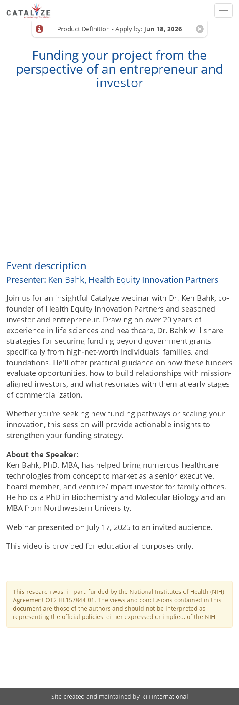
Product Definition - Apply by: (119, 29)
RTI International (164, 696)
